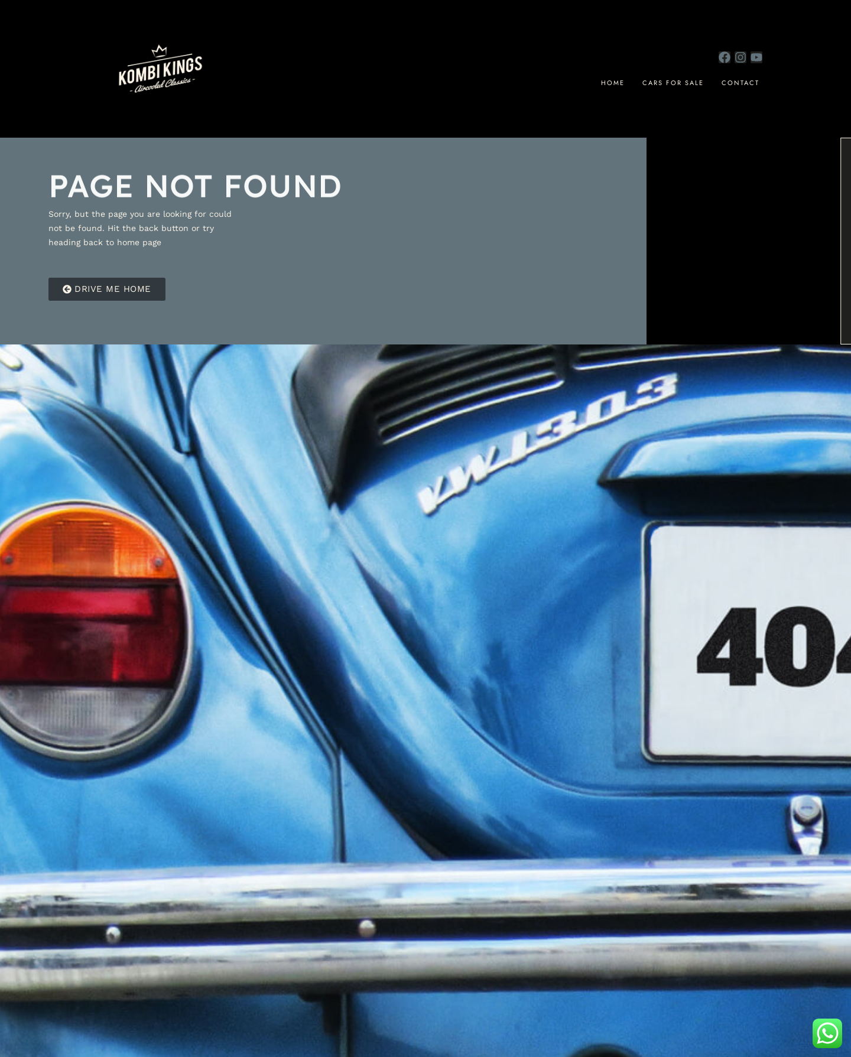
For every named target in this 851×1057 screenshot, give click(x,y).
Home (613, 82)
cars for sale (673, 82)
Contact (740, 82)
